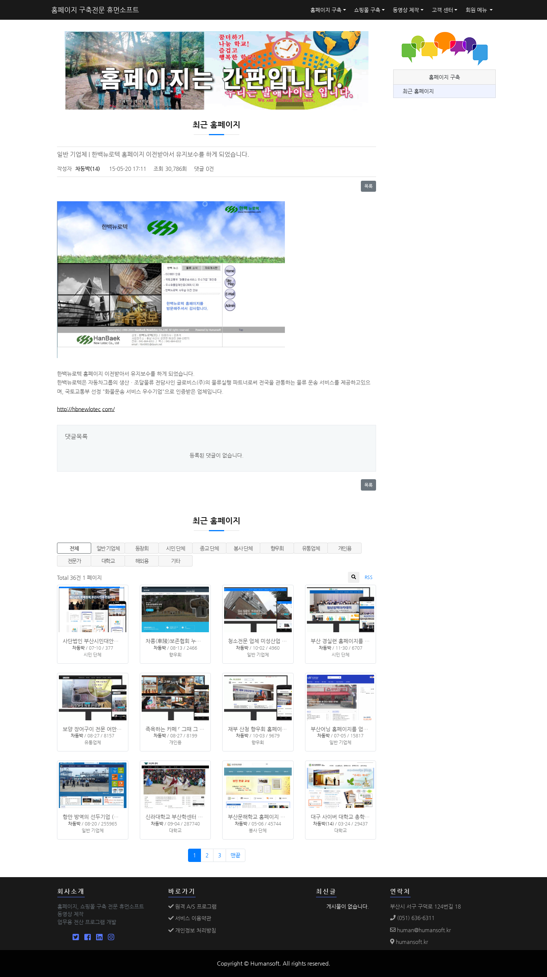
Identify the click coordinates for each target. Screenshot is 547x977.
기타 (175, 561)
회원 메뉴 (477, 10)
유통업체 (311, 548)
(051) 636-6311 (412, 918)
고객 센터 (442, 10)
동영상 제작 (406, 10)
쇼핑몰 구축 (367, 10)
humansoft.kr (409, 942)
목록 (368, 186)
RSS (369, 577)
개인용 (344, 548)
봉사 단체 (243, 548)
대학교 (108, 561)
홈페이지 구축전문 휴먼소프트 (95, 10)
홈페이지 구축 (325, 10)
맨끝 (235, 855)
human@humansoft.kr (420, 930)
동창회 (142, 548)
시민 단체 (175, 548)
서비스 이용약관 (189, 918)
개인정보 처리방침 (192, 930)
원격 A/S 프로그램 (192, 906)
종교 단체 (209, 548)
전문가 (74, 561)
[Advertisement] (450, 275)
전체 (74, 548)
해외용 (142, 561)
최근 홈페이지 (418, 91)
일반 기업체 (108, 548)
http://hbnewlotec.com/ (86, 409)
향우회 (277, 548)
